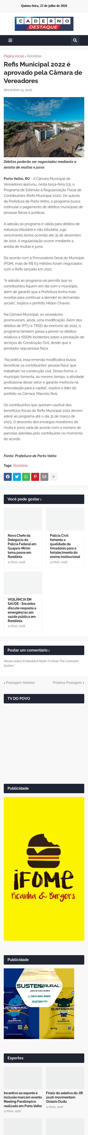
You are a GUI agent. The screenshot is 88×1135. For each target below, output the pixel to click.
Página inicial (14, 56)
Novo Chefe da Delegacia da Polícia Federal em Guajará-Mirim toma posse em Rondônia (22, 546)
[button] (10, 40)
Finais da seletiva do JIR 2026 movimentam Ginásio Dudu (64, 1097)
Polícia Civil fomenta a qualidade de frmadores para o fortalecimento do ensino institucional (65, 546)
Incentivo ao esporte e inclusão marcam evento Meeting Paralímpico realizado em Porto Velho (23, 1099)
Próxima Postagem (67, 683)
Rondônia (34, 56)
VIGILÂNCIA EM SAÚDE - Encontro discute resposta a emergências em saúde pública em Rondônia (22, 610)
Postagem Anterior (20, 683)
